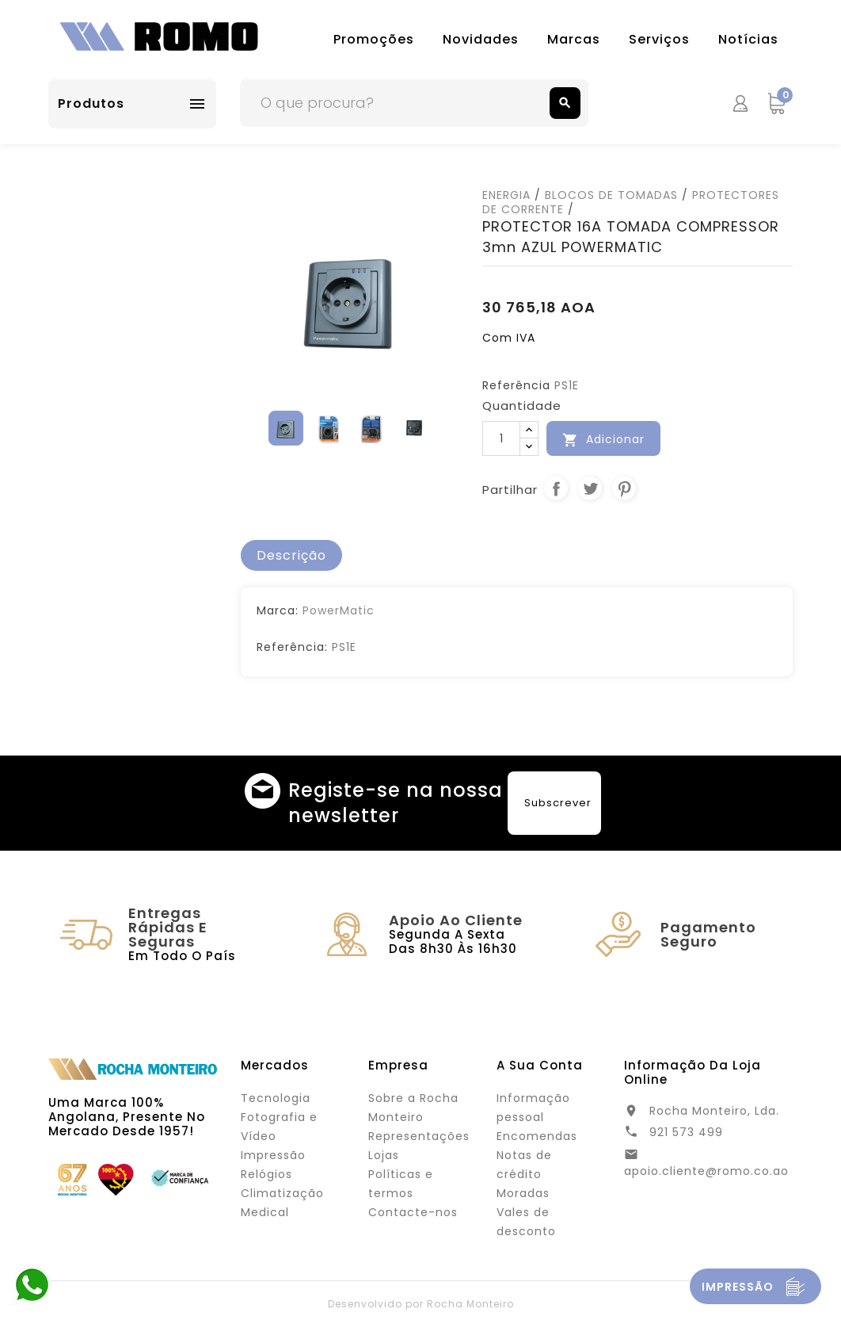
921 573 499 (686, 1132)
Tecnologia (275, 1098)
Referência (516, 385)
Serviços (659, 39)
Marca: (278, 610)
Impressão (273, 1155)
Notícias (748, 39)
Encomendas (537, 1136)
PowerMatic (339, 610)
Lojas (383, 1155)
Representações (419, 1136)
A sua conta (540, 1065)
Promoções (373, 39)
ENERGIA (506, 195)
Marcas (573, 39)
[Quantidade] (501, 438)
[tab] (291, 555)
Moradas (523, 1193)
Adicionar (603, 439)
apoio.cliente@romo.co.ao (706, 1171)
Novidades (481, 39)
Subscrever (558, 802)
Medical (265, 1212)
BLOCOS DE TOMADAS (611, 195)
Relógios (266, 1174)
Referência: (292, 647)
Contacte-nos (413, 1212)
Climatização (282, 1193)
